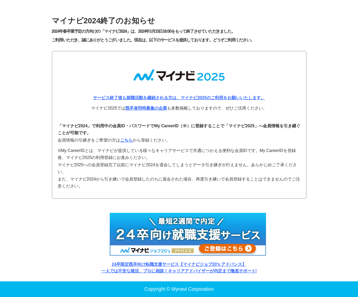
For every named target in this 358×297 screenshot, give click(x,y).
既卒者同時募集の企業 (146, 108)
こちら (126, 140)
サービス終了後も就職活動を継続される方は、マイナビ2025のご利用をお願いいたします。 (179, 97)
